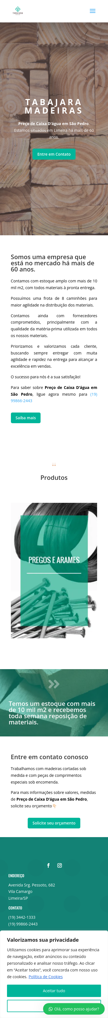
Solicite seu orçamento (54, 823)
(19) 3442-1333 (21, 917)
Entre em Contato (54, 154)
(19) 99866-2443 (22, 924)
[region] (54, 974)
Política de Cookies (46, 976)
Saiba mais (26, 417)
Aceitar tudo (54, 990)
